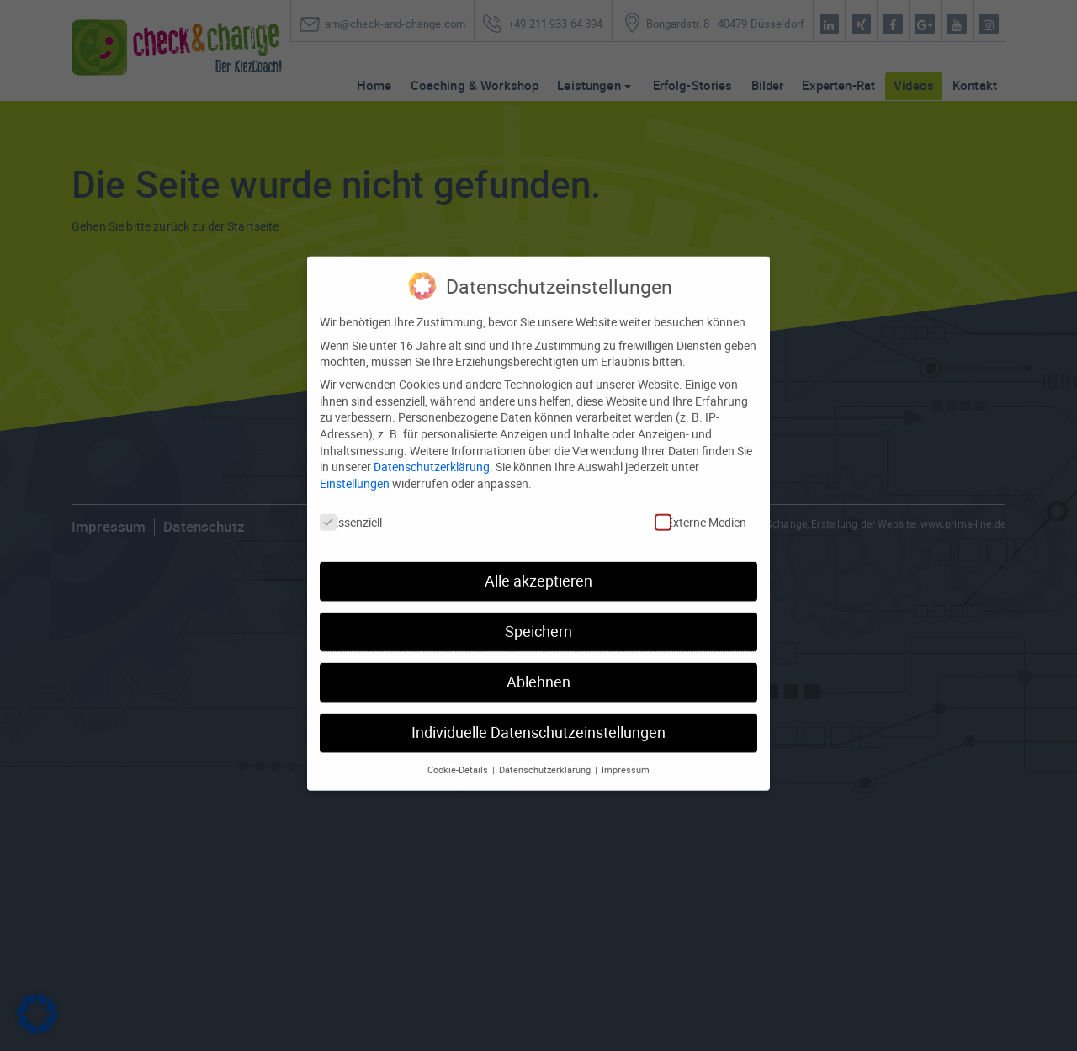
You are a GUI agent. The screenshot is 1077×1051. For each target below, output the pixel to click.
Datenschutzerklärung (432, 441)
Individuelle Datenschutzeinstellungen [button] (538, 706)
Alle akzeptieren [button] (538, 555)
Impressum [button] (626, 744)
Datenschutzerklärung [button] (546, 744)
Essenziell (351, 496)
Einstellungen (355, 457)
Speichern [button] (538, 605)
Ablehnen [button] (538, 656)
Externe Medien (700, 496)
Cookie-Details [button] (459, 744)
